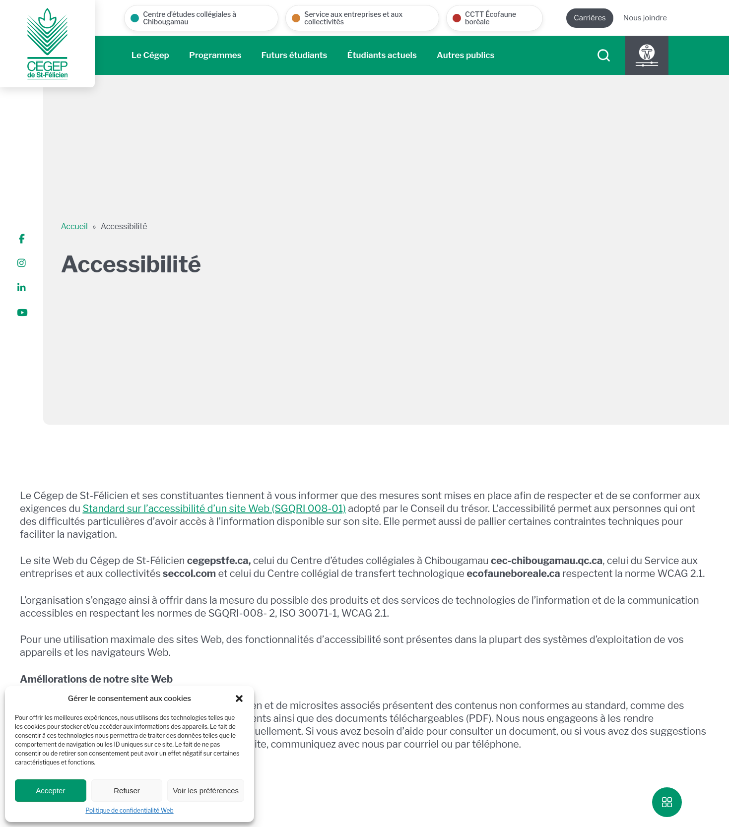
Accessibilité (124, 226)
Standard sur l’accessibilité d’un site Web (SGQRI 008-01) (214, 508)
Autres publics (466, 55)
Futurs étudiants (295, 55)
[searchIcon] (603, 55)
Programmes (215, 55)
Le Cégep (150, 55)
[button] (239, 698)
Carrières (590, 17)
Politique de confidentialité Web (129, 810)
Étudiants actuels (382, 55)
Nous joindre (645, 17)
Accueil (74, 226)
